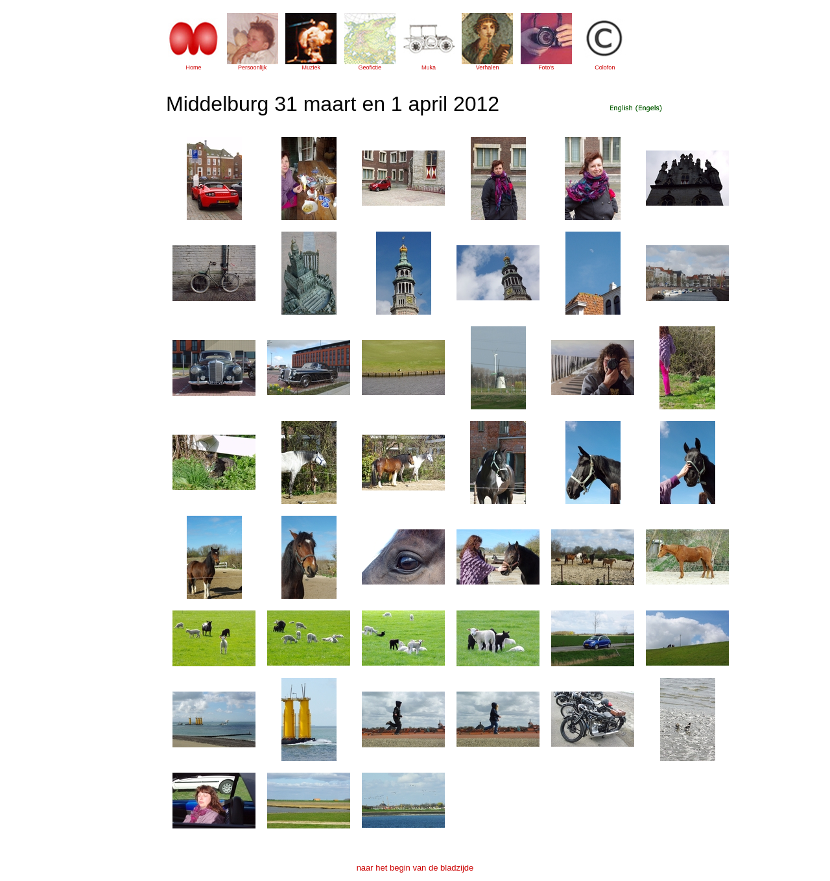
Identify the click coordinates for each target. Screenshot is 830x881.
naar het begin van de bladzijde (415, 868)
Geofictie (370, 67)
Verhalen (487, 67)
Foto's (546, 67)
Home (193, 67)
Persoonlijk (252, 67)
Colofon (605, 67)
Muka (428, 67)
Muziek (311, 67)
